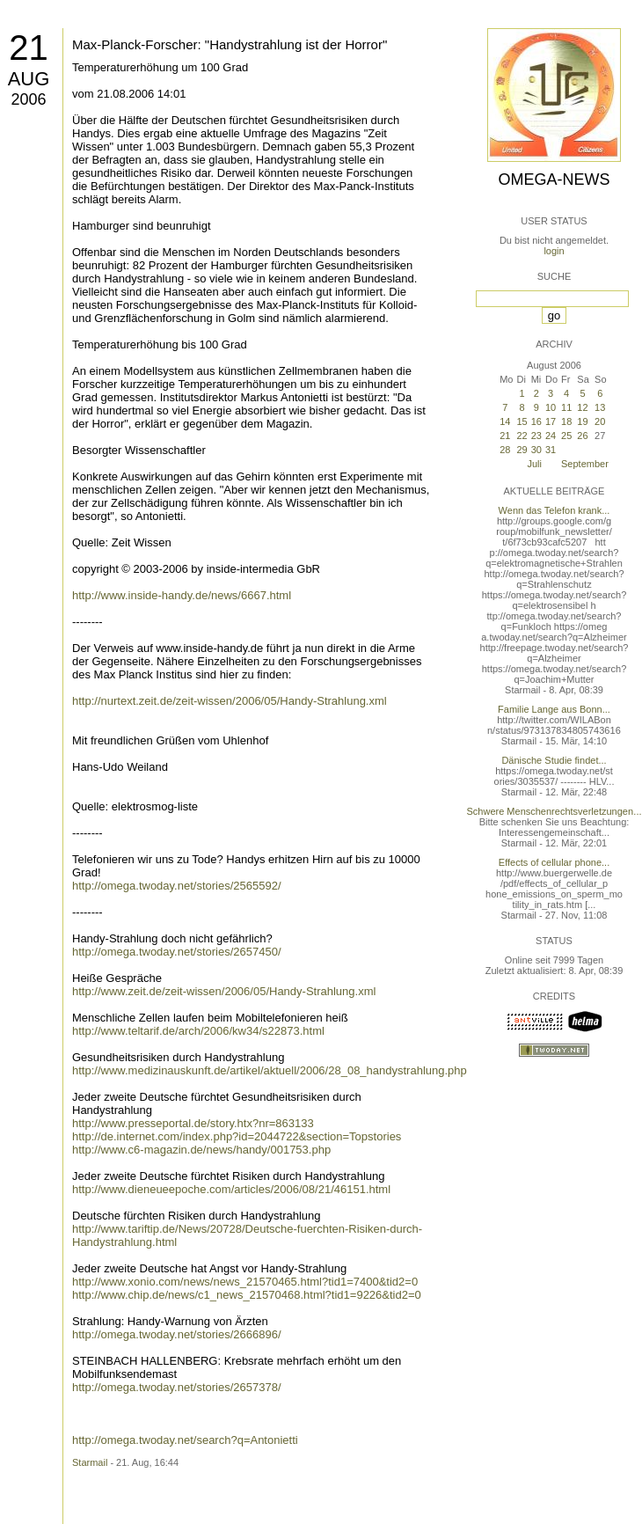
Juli (534, 463)
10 (550, 407)
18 (566, 421)
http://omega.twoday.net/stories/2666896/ (176, 1334)
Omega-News (553, 179)
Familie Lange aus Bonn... (554, 709)
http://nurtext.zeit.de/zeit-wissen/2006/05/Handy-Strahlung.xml (229, 700)
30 (536, 449)
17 (550, 421)
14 (505, 421)
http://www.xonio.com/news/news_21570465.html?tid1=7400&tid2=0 (245, 1281)
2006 (28, 99)
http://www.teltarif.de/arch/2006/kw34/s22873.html (198, 1030)
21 (28, 47)
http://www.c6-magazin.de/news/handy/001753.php (201, 1149)
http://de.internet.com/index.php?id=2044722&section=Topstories (236, 1136)
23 (536, 435)
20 (600, 421)
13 (600, 407)
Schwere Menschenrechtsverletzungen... (554, 811)
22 (521, 435)
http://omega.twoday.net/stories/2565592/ (176, 885)
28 (505, 449)
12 (582, 407)
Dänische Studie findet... (553, 760)
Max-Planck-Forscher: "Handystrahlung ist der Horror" (229, 44)
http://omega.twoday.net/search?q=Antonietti (185, 1440)
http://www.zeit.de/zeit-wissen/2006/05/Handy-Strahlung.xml (224, 991)
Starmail (89, 1462)
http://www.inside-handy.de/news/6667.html (181, 595)
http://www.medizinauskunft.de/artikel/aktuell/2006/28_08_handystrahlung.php (269, 1070)
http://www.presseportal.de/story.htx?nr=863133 (193, 1123)
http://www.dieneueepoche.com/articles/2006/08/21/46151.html (231, 1189)
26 (582, 435)
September (585, 463)
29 (521, 449)
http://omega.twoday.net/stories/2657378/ (176, 1387)
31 (550, 449)
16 (536, 421)
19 (582, 421)
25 (566, 435)
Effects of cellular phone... (554, 862)
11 (566, 407)
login (554, 250)
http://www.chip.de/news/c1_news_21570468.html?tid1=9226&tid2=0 (246, 1294)
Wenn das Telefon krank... (554, 510)
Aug (29, 79)
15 (521, 421)
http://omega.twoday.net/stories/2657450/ (176, 951)
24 (550, 435)
